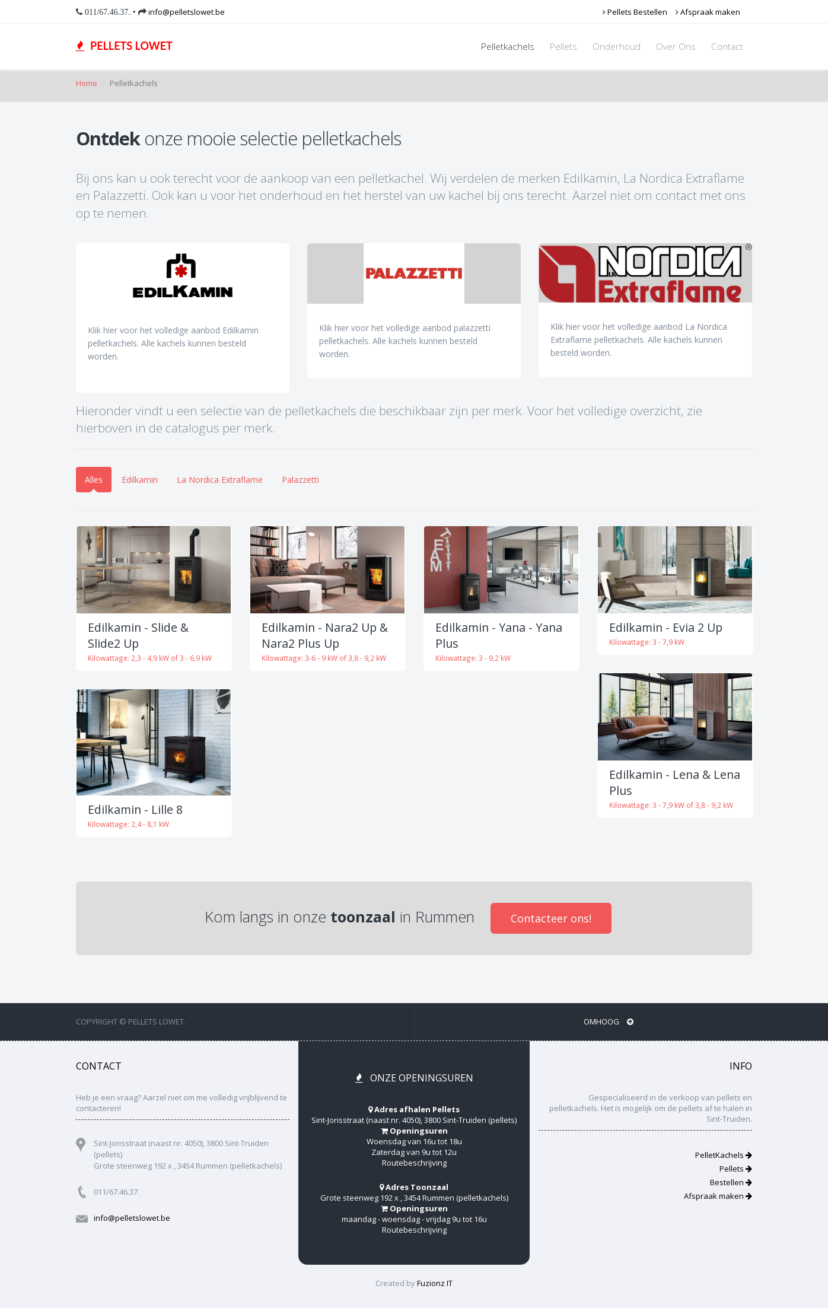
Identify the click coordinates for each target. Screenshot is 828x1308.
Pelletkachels (507, 46)
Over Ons (676, 46)
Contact (727, 46)
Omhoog (608, 1021)
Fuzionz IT (435, 1283)
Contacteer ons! (551, 918)
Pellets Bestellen (635, 12)
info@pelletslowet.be (186, 12)
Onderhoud (617, 46)
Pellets (735, 1168)
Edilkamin (140, 479)
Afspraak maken (708, 12)
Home (86, 83)
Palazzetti (300, 479)
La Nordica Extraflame (220, 479)
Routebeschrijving (414, 1162)
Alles (94, 479)
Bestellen (731, 1182)
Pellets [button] (563, 46)
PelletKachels (723, 1155)
